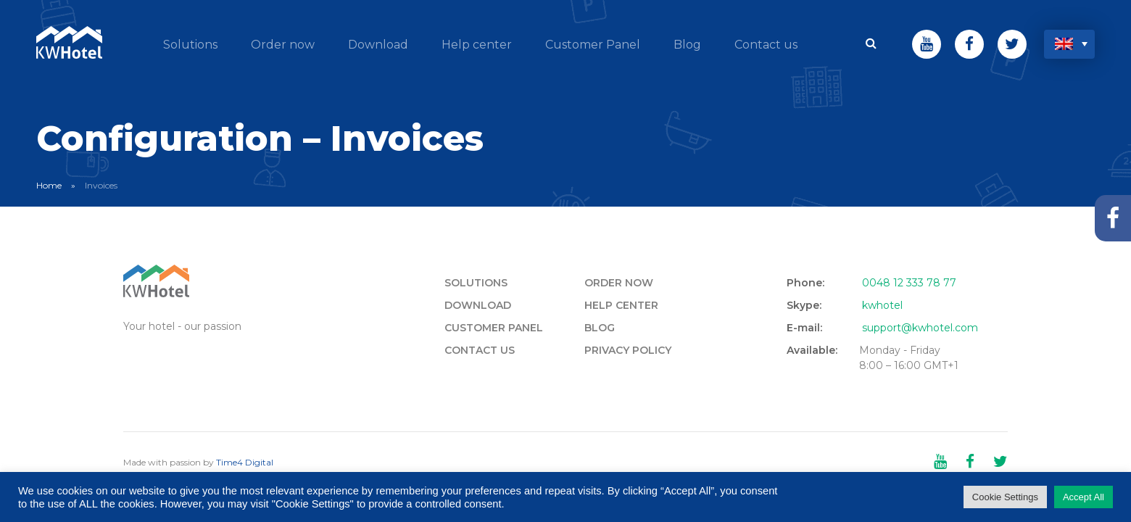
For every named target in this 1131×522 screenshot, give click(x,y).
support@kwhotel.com (920, 327)
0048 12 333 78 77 (909, 282)
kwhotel (882, 305)
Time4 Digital (244, 462)
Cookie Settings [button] (1005, 497)
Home (49, 185)
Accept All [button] (1083, 497)
